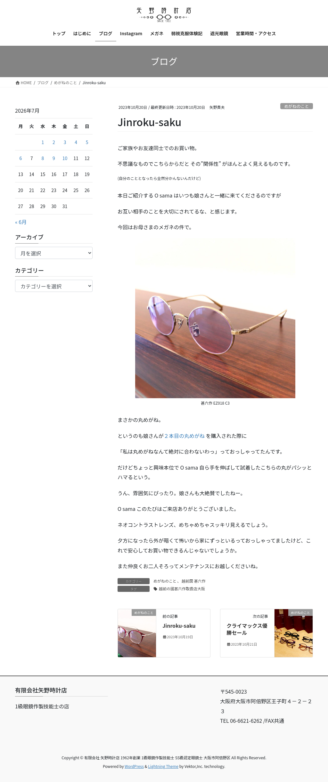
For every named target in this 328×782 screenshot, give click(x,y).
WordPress (134, 766)
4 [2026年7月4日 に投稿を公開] (76, 142)
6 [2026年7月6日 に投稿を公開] (20, 158)
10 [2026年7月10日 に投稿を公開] (65, 158)
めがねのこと (296, 106)
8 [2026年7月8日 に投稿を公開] (43, 158)
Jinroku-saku (178, 625)
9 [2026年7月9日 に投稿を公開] (54, 158)
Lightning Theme (163, 766)
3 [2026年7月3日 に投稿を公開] (65, 142)
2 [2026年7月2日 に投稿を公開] (54, 142)
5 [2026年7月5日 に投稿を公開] (87, 142)
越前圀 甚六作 (194, 581)
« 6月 (21, 222)
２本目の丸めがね (184, 435)
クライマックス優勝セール (246, 629)
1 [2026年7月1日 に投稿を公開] (43, 142)
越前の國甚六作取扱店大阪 (182, 588)
